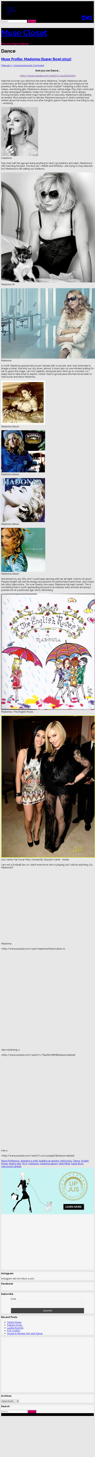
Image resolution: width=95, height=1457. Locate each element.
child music (66, 1160)
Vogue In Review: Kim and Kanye (25, 1333)
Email (13, 1299)
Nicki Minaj (64, 1163)
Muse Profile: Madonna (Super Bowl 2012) (36, 59)
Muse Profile (7, 1160)
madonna (33, 1163)
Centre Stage (14, 1322)
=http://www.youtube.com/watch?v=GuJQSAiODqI (48, 75)
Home (10, 7)
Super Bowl (77, 1163)
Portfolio (11, 10)
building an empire (49, 1160)
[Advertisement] (27, 1242)
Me (8, 13)
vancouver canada (11, 1166)
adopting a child (29, 1160)
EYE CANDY (13, 1330)
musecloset (25, 65)
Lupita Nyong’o (15, 1327)
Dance (76, 1160)
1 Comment (38, 65)
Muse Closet (24, 32)
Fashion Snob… (15, 1325)
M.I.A (24, 1163)
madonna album (49, 1163)
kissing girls (15, 1163)
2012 (16, 1160)
